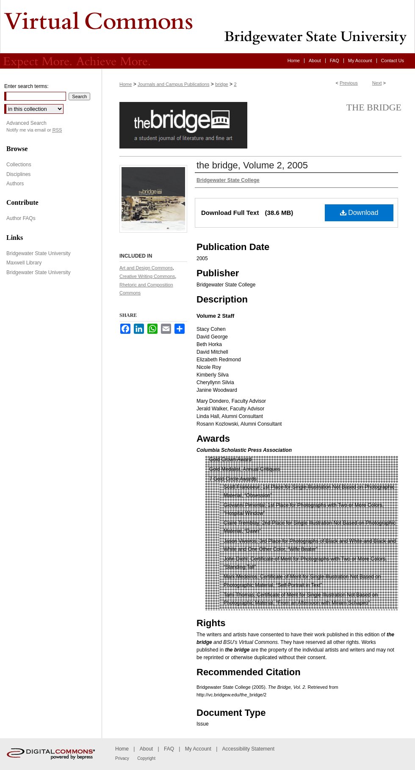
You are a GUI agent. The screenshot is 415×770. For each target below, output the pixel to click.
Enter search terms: (26, 86)
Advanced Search (26, 123)
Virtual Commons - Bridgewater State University (207, 26)
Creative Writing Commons (147, 276)
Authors (15, 184)
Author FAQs (21, 218)
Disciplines (18, 174)
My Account (198, 749)
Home (125, 84)
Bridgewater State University (38, 253)
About (146, 749)
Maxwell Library (24, 263)
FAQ (169, 749)
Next (377, 82)
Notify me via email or (34, 130)
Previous (349, 82)
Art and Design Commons (146, 267)
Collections (18, 165)
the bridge (373, 107)
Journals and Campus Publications (173, 84)
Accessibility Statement (248, 749)
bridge (221, 84)
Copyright (146, 758)
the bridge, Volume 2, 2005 (252, 165)
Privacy (122, 758)
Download (359, 212)
